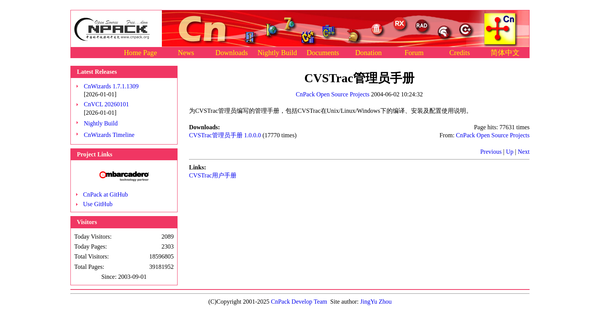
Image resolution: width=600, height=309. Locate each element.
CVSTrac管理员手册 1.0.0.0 (225, 135)
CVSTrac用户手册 (212, 175)
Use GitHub (97, 204)
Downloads (231, 53)
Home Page (140, 53)
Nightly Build (277, 53)
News (186, 53)
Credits (459, 53)
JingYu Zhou (375, 301)
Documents (323, 53)
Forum (414, 53)
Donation (368, 53)
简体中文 (505, 53)
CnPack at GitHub (105, 194)
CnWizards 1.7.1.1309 (111, 86)
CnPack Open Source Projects (332, 94)
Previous (491, 151)
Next (524, 151)
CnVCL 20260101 (106, 104)
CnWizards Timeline (109, 135)
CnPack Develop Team (299, 301)
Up (510, 151)
